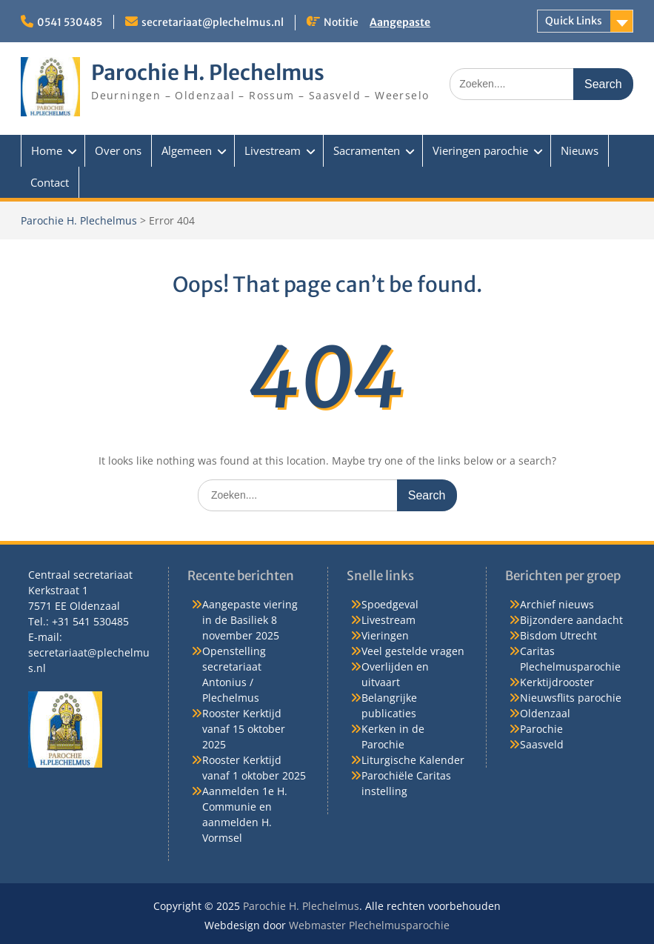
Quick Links (573, 20)
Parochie (541, 729)
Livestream (272, 150)
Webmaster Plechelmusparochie (369, 925)
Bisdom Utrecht (558, 635)
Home (46, 150)
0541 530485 (69, 22)
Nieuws (579, 150)
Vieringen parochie (480, 150)
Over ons (118, 150)
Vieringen (385, 635)
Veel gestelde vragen (412, 651)
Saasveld (542, 744)
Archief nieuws (557, 604)
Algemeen (186, 150)
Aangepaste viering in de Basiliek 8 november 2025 (250, 619)
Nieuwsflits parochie (570, 698)
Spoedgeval (389, 604)
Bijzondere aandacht (571, 620)
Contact (49, 182)
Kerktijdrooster (557, 682)
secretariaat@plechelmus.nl (212, 22)
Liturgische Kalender (412, 760)
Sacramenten (366, 150)
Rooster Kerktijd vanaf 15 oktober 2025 (243, 728)
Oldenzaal (545, 713)
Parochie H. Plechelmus (207, 72)
